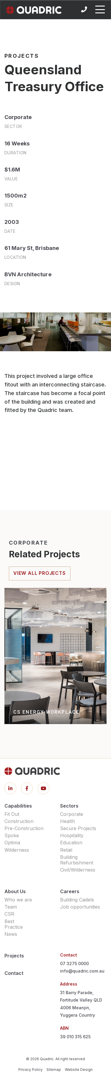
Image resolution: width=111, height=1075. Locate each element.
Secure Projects (78, 828)
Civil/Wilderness (77, 870)
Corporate (71, 814)
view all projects (39, 573)
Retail (66, 850)
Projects (14, 956)
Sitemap (53, 1069)
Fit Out (11, 814)
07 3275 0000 (74, 963)
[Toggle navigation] (100, 9)
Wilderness (16, 850)
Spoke (11, 835)
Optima (12, 842)
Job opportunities (80, 907)
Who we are (18, 900)
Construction (18, 821)
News (10, 934)
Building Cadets (77, 900)
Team (10, 907)
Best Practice (13, 924)
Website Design (79, 1069)
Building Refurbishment (76, 860)
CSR (9, 914)
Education (71, 842)
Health (67, 821)
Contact (13, 973)
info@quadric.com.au (82, 970)
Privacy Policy (30, 1069)
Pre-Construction (24, 828)
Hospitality (71, 835)
